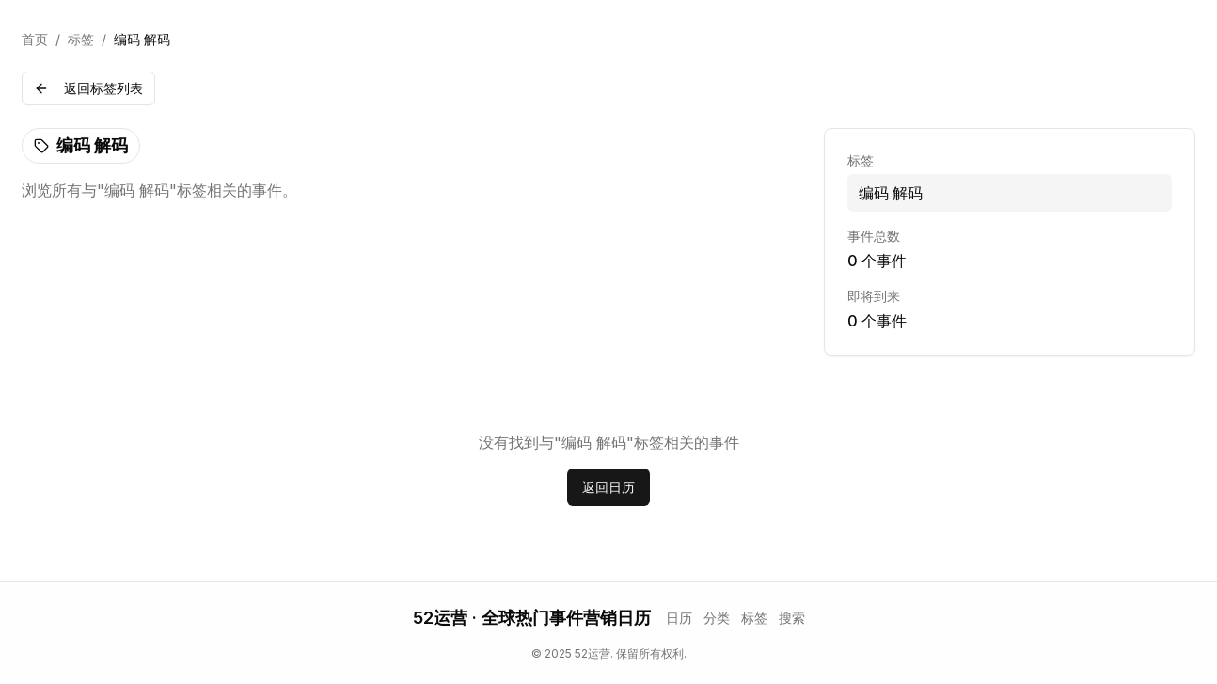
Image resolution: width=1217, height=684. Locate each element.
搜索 (792, 618)
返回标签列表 (88, 88)
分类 (716, 618)
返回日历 (608, 487)
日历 (679, 618)
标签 (81, 39)
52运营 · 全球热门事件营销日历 (532, 618)
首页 (35, 39)
